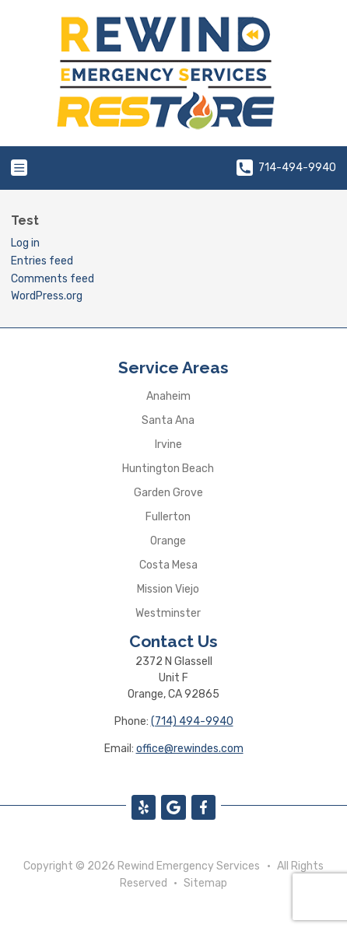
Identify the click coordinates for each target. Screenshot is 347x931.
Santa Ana (168, 420)
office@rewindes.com (190, 748)
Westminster (168, 613)
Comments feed (52, 278)
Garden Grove (168, 492)
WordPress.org (46, 296)
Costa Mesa (168, 565)
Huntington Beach (168, 468)
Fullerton (168, 516)
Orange (168, 541)
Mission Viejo (168, 589)
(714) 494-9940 (192, 721)
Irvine (168, 444)
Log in (25, 243)
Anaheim (168, 396)
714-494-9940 (286, 167)
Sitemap (205, 883)
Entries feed (42, 261)
